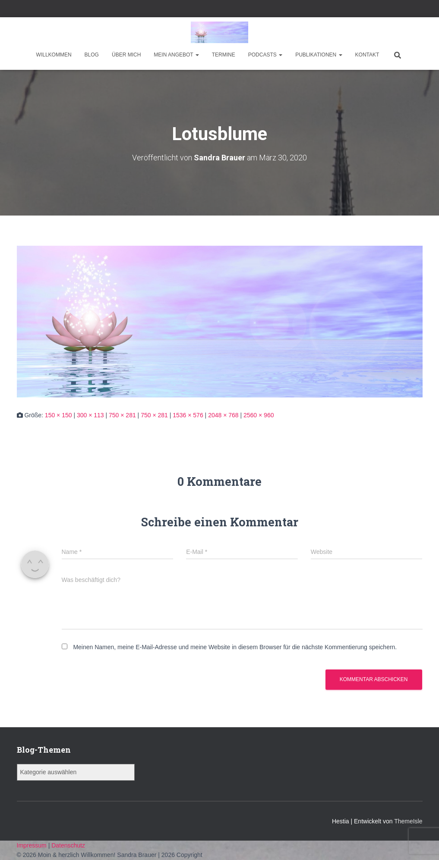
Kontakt (367, 55)
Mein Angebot (176, 55)
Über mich (126, 55)
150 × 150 (58, 415)
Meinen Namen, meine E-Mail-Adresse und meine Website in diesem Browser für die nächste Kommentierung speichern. (235, 647)
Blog (92, 55)
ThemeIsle (408, 821)
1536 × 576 (188, 415)
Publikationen (318, 55)
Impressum (32, 845)
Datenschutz (68, 845)
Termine (223, 55)
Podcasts (265, 55)
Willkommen (54, 55)
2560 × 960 (258, 415)
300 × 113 (90, 415)
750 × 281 (122, 415)
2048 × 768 (223, 415)
